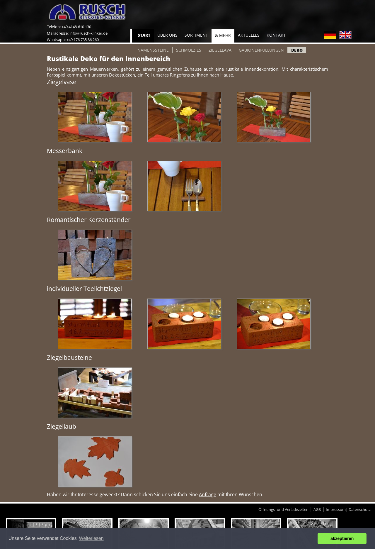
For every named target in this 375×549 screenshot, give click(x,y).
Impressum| (337, 509)
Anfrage (207, 494)
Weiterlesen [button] (91, 538)
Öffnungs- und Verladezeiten (283, 509)
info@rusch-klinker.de (88, 33)
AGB (317, 509)
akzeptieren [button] (342, 538)
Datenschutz (360, 509)
